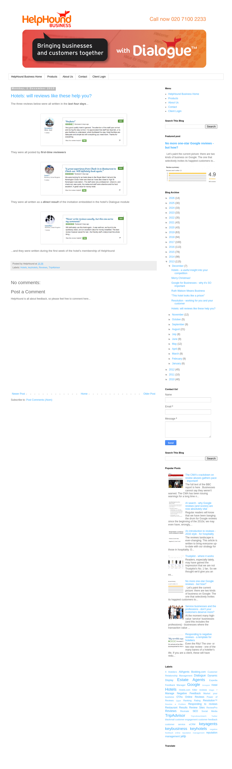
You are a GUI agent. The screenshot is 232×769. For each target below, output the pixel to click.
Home (84, 393)
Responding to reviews (202, 704)
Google (193, 684)
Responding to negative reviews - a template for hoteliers (198, 637)
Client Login (99, 76)
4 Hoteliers (171, 672)
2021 (172, 222)
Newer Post (18, 393)
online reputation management (189, 733)
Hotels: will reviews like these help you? (51, 95)
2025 (172, 203)
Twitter (214, 716)
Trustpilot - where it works (199, 556)
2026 (172, 198)
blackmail (170, 719)
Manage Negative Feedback (183, 693)
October (177, 319)
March (176, 353)
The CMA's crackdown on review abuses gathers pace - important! (201, 477)
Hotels (23, 267)
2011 (172, 374)
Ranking (187, 700)
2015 (172, 251)
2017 (172, 242)
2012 (172, 369)
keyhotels (33, 267)
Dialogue (200, 675)
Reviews (43, 267)
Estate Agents (191, 679)
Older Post (149, 393)
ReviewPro (212, 707)
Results (183, 707)
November (178, 314)
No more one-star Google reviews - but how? (199, 583)
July (174, 334)
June (175, 339)
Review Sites (197, 707)
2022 (172, 217)
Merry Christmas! (180, 278)
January (177, 363)
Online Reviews (194, 696)
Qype (178, 700)
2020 (172, 227)
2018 (172, 237)
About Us (68, 76)
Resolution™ (210, 700)
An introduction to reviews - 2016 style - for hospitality (200, 532)
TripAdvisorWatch (199, 716)
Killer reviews (199, 690)
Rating (197, 700)
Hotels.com (184, 690)
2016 (172, 246)
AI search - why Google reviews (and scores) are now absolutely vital (199, 506)
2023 (172, 212)
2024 (172, 207)
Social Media (209, 711)
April (175, 348)
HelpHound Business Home (26, 76)
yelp (183, 736)
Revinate (184, 711)
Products (52, 76)
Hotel (214, 685)
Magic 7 (213, 690)
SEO (195, 711)
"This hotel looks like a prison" (188, 295)
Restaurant (171, 707)
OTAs (179, 696)
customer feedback (207, 719)
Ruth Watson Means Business (188, 290)
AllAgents (184, 671)
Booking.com (198, 671)
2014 (172, 256)
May (174, 343)
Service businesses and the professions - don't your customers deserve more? (200, 609)
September (178, 324)
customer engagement (186, 719)
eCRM (192, 724)
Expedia (213, 680)
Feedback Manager (175, 685)
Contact (82, 76)
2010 (172, 379)
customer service (175, 724)
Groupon (206, 685)
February (177, 358)
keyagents (208, 724)
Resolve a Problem (175, 704)
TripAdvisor (54, 267)
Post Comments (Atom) (39, 399)
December (178, 265)
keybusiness (176, 728)
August (176, 329)
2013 (172, 261)
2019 (172, 232)
